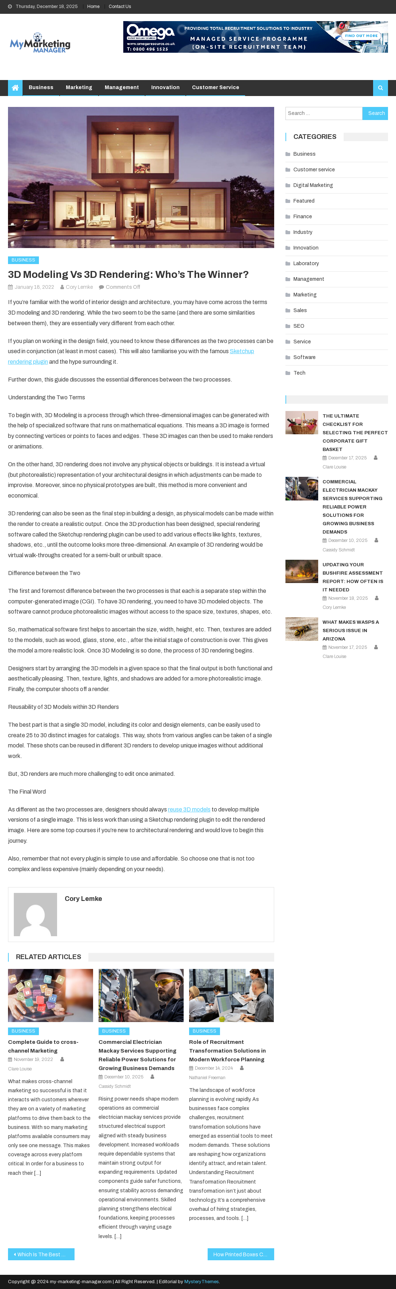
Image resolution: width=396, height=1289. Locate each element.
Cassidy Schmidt (115, 1086)
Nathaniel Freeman (207, 1077)
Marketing (79, 87)
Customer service (215, 87)
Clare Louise (20, 1068)
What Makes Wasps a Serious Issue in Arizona (351, 631)
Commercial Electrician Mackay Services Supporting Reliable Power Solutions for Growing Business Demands (353, 507)
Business (41, 87)
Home (93, 6)
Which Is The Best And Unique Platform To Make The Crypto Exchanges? (46, 1254)
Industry (302, 232)
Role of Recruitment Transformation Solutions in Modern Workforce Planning (227, 1050)
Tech (299, 373)
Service (302, 341)
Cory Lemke (79, 287)
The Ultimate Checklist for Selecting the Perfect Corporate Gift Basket (355, 433)
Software (304, 357)
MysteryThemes (201, 1281)
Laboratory (306, 263)
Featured (304, 201)
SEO (298, 326)
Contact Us (120, 6)
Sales (300, 310)
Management (122, 87)
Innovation (165, 87)
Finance (302, 216)
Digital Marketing (313, 185)
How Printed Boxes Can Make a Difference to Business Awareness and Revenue (243, 1254)
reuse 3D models (189, 809)
